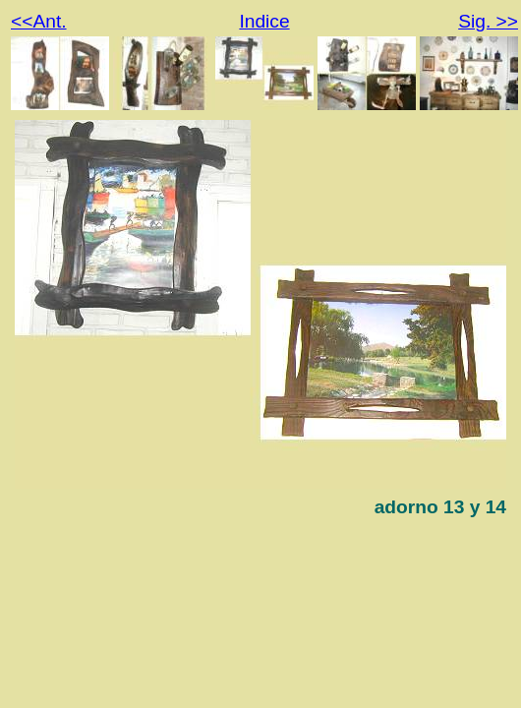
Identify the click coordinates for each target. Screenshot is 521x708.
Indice (264, 21)
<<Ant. (39, 21)
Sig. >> (488, 21)
